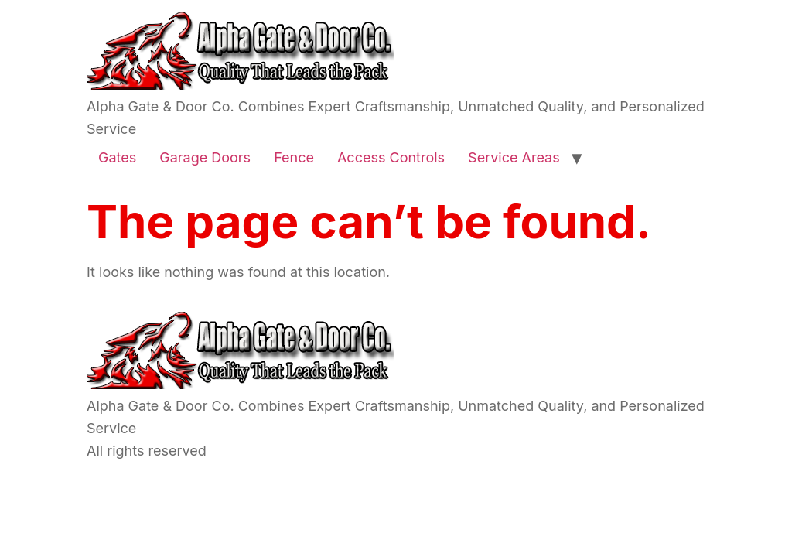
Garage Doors (205, 157)
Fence (294, 157)
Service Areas (514, 157)
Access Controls (391, 157)
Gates (117, 157)
